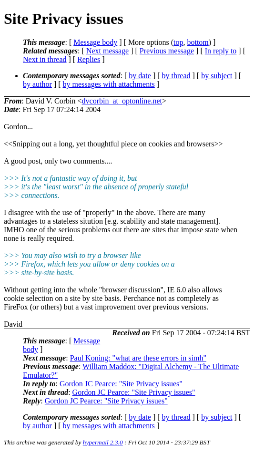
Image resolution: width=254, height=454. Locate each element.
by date (140, 76)
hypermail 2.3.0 (103, 442)
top (178, 42)
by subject (216, 76)
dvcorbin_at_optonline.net (122, 101)
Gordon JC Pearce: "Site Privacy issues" (121, 384)
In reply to (221, 51)
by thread (176, 76)
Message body (95, 42)
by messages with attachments (109, 84)
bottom (197, 42)
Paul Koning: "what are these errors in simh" (138, 358)
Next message (107, 51)
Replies (88, 59)
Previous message (167, 51)
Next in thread (45, 59)
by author (37, 84)
